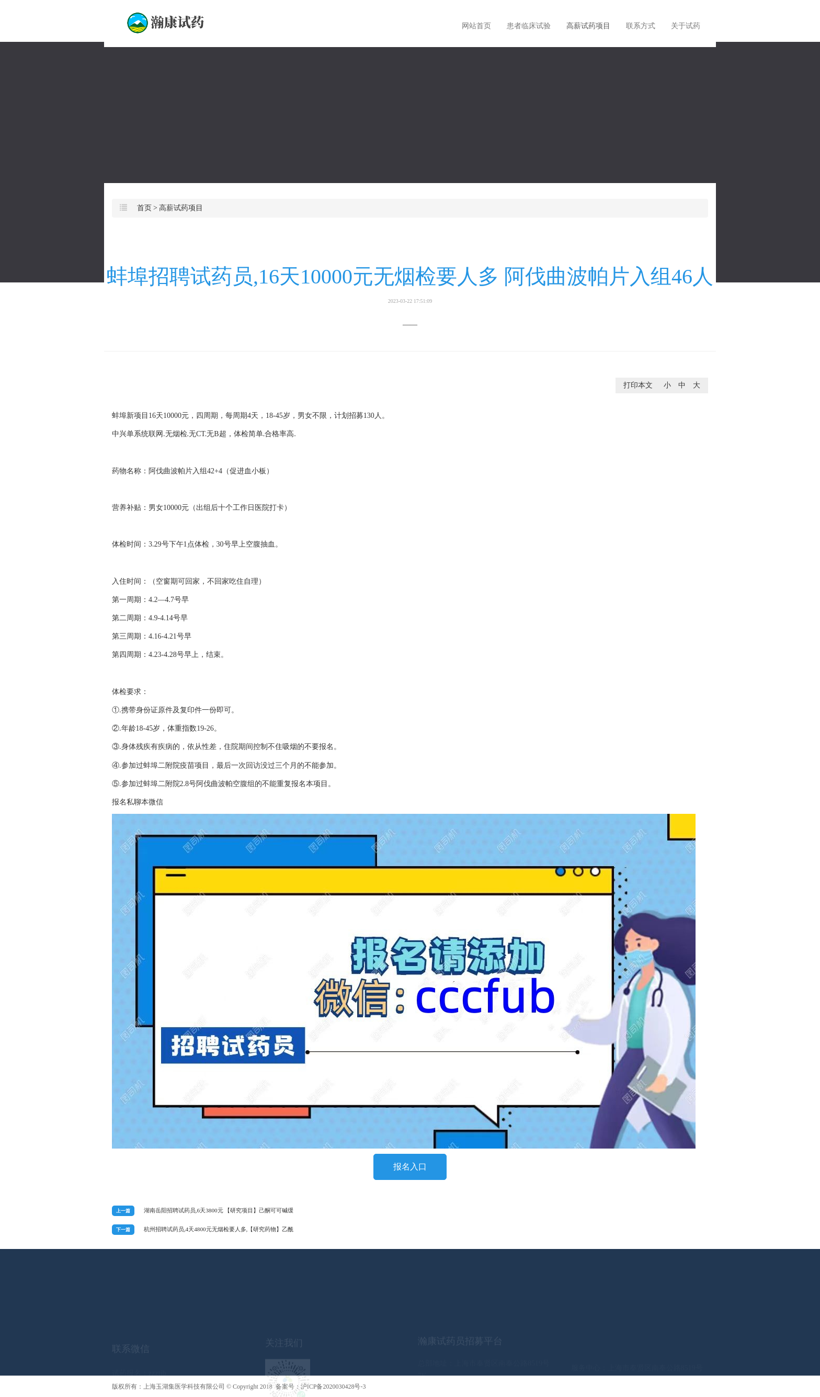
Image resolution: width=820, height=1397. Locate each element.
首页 (144, 208)
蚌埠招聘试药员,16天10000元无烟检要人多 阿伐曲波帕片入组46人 (410, 284)
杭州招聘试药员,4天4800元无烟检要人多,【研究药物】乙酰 (219, 1229)
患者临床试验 (529, 26)
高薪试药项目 (588, 26)
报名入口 (410, 1166)
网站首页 (476, 26)
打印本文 (638, 385)
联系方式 (640, 26)
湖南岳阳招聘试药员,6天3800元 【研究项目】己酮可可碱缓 (219, 1210)
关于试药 (685, 26)
